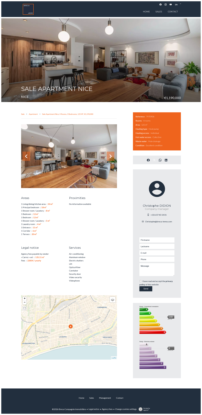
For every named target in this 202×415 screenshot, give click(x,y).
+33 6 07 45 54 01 (159, 215)
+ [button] (25, 299)
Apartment (33, 114)
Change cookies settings (126, 409)
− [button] (25, 302)
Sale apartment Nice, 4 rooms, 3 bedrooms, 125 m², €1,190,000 (67, 114)
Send (145, 289)
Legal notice (94, 409)
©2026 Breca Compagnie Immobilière (69, 409)
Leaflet (114, 358)
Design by (143, 409)
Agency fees (107, 409)
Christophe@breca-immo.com (158, 221)
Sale (22, 114)
